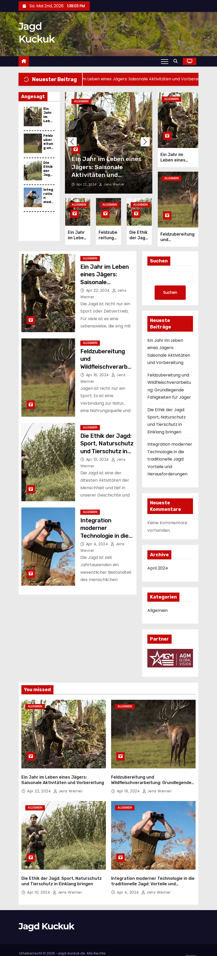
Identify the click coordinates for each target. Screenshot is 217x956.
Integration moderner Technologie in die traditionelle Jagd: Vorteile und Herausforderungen (169, 454)
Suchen (159, 256)
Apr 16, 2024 (98, 370)
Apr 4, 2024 (97, 539)
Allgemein (81, 101)
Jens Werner (111, 182)
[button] (177, 61)
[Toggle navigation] (164, 61)
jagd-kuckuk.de (71, 941)
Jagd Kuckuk (46, 914)
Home (191, 944)
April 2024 (157, 563)
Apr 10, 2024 (98, 454)
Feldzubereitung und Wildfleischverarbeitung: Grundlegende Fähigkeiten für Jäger (151, 774)
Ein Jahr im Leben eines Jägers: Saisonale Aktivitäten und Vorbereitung (104, 277)
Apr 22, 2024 (87, 182)
